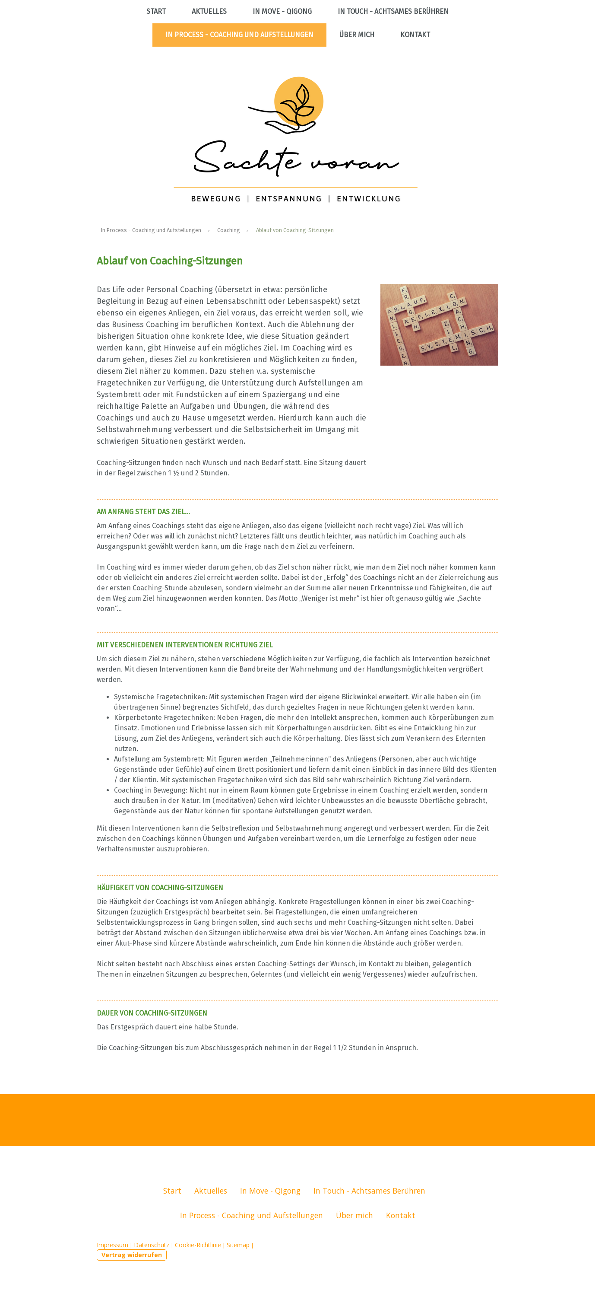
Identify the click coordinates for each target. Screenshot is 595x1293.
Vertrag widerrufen (131, 1255)
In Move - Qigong (282, 11)
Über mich (356, 35)
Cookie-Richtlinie (198, 1245)
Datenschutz (151, 1245)
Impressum (112, 1245)
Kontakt (415, 35)
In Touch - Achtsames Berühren (393, 11)
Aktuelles (209, 11)
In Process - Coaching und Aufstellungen (239, 35)
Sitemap (238, 1245)
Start (156, 11)
